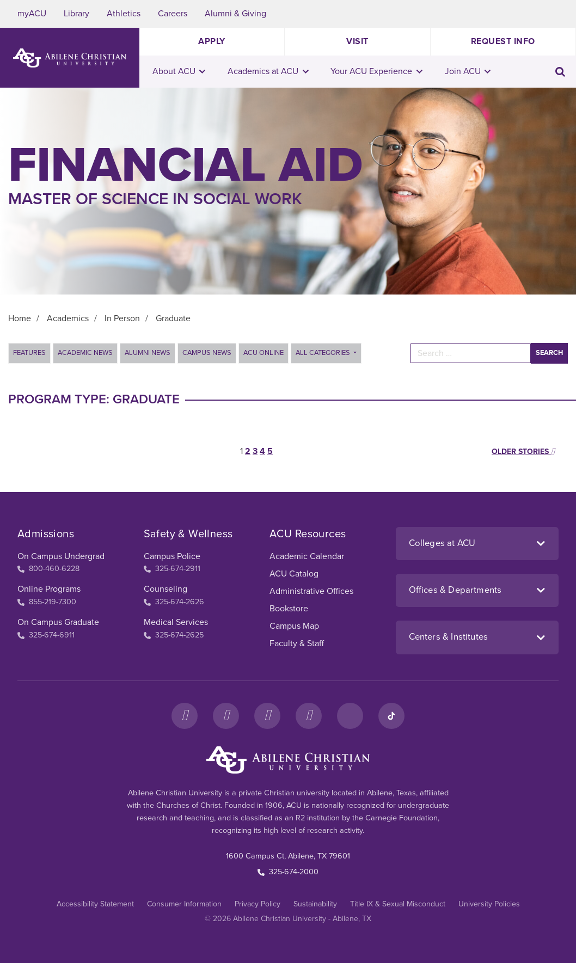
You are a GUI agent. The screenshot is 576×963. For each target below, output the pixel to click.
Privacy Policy (257, 904)
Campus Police (172, 556)
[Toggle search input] (560, 71)
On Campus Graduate (58, 622)
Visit (357, 41)
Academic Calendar (306, 556)
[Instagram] (226, 716)
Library (76, 13)
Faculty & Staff (296, 643)
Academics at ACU (268, 71)
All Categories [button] (324, 352)
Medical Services (176, 622)
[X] (267, 716)
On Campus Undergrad (61, 556)
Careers (172, 13)
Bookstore (288, 608)
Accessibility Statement (95, 904)
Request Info (503, 41)
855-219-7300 (46, 601)
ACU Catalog (293, 573)
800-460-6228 (48, 568)
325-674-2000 (288, 871)
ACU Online (263, 352)
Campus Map (294, 626)
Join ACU (468, 71)
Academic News (85, 352)
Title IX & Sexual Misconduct (397, 904)
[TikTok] (391, 716)
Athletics (123, 13)
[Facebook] (184, 716)
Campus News (206, 352)
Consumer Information (184, 904)
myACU (31, 13)
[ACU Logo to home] (69, 58)
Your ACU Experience (376, 71)
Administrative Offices (311, 591)
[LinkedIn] (350, 716)
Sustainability (315, 904)
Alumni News (147, 352)
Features (29, 352)
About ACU (179, 71)
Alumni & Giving (235, 13)
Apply (211, 41)
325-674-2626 (174, 601)
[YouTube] (309, 716)
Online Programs (49, 589)
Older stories (523, 451)
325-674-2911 (172, 568)
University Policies (489, 904)
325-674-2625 (174, 635)
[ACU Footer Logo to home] (288, 760)
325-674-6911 (46, 635)
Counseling (165, 589)
